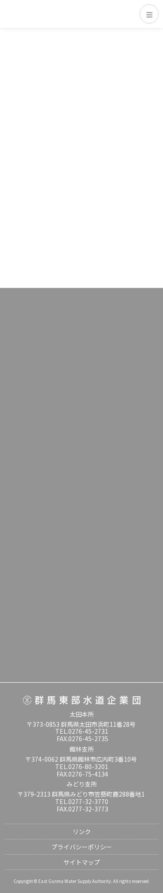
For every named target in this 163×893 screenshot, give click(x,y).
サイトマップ (81, 862)
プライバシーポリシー (81, 846)
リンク (82, 831)
